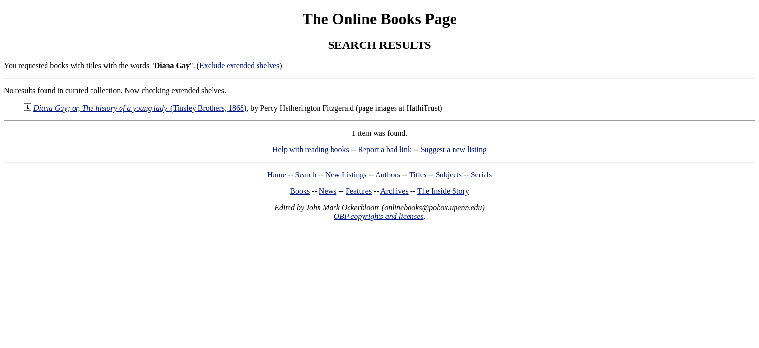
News (327, 191)
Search (306, 175)
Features (359, 191)
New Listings (346, 175)
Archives (394, 191)
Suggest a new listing (453, 149)
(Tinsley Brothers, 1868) (139, 108)
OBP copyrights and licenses (378, 216)
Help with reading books (311, 149)
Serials (481, 175)
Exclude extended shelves (239, 65)
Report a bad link (384, 149)
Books (300, 191)
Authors (387, 175)
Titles (417, 175)
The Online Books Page (379, 19)
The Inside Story (443, 191)
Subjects (449, 175)
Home (276, 175)
